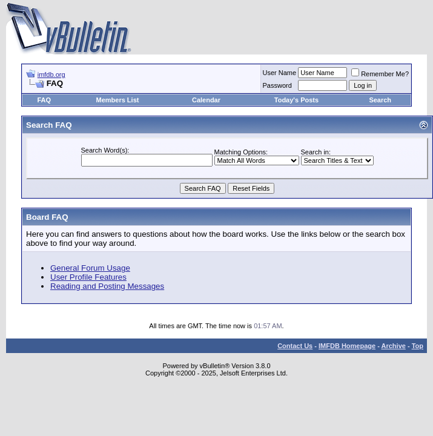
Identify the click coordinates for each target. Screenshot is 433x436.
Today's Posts (296, 100)
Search (380, 100)
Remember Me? (380, 74)
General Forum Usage (90, 267)
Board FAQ (47, 217)
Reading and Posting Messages (107, 286)
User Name (280, 72)
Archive (394, 345)
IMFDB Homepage (347, 345)
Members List (117, 100)
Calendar (206, 100)
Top (417, 345)
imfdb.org (51, 74)
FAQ (44, 100)
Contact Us (294, 345)
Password (277, 85)
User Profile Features (88, 277)
